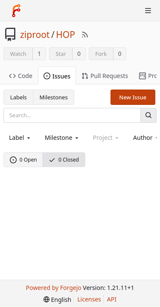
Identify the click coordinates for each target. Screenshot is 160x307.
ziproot (34, 34)
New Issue (132, 97)
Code (20, 76)
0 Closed (64, 159)
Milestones (54, 97)
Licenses (89, 299)
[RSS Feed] (85, 34)
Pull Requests (104, 76)
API (111, 299)
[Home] (16, 10)
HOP (65, 34)
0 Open (23, 159)
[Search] (148, 115)
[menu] (57, 299)
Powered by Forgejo (53, 288)
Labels (18, 97)
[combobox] (20, 137)
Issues (57, 76)
